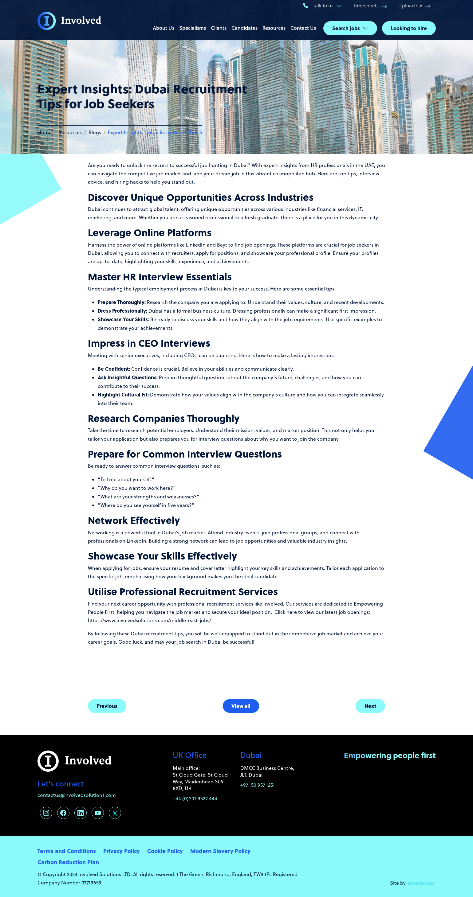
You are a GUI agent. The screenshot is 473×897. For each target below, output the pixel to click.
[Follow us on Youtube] (98, 813)
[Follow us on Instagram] (46, 813)
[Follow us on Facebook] (63, 813)
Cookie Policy (165, 851)
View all (240, 705)
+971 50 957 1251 (257, 785)
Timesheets (366, 5)
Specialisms (192, 27)
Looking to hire (409, 28)
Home (44, 132)
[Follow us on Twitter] (115, 813)
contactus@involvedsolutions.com (76, 795)
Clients (219, 27)
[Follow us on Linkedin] (80, 813)
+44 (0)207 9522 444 (195, 798)
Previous (107, 705)
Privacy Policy (121, 851)
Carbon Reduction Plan (68, 862)
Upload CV (410, 5)
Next (370, 705)
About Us (163, 27)
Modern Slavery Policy (220, 851)
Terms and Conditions (66, 851)
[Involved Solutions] (69, 20)
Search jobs (346, 28)
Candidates (244, 27)
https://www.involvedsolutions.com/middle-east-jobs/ (149, 620)
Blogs (95, 132)
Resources (274, 27)
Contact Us (303, 27)
